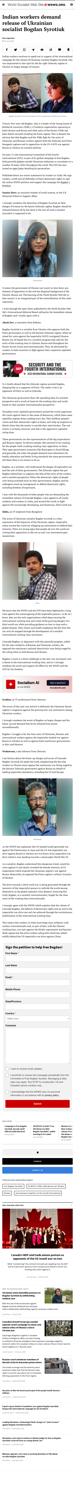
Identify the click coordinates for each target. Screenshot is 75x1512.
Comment (10, 1025)
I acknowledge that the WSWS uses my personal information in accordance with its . (35, 1093)
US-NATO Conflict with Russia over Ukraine (46, 1186)
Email (8, 977)
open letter (18, 168)
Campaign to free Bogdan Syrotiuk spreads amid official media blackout (16, 1129)
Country (9, 1013)
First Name (11, 953)
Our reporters (8, 38)
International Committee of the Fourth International (37, 1193)
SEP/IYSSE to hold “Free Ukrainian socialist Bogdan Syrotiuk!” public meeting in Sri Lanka (44, 1130)
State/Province (13, 1001)
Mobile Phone (12, 989)
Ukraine (7, 1193)
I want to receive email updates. (26, 1069)
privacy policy (52, 1095)
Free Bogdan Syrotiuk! (13, 1186)
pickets (20, 161)
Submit (37, 1104)
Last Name (11, 965)
